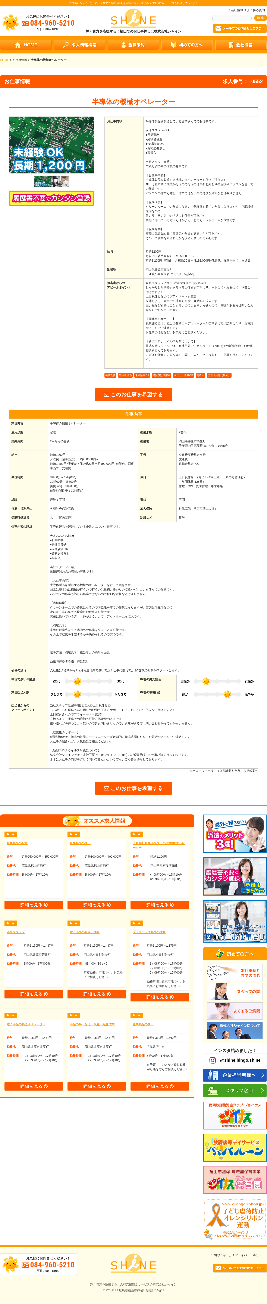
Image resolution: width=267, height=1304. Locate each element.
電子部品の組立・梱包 (85, 932)
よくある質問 (256, 10)
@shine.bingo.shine (235, 1060)
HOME (4, 60)
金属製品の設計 (17, 843)
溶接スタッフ (16, 932)
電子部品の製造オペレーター (26, 1024)
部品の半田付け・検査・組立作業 (92, 1024)
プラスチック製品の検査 (149, 932)
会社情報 (237, 10)
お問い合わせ (222, 1255)
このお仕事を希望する (133, 394)
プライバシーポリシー (250, 1255)
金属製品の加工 (80, 843)
